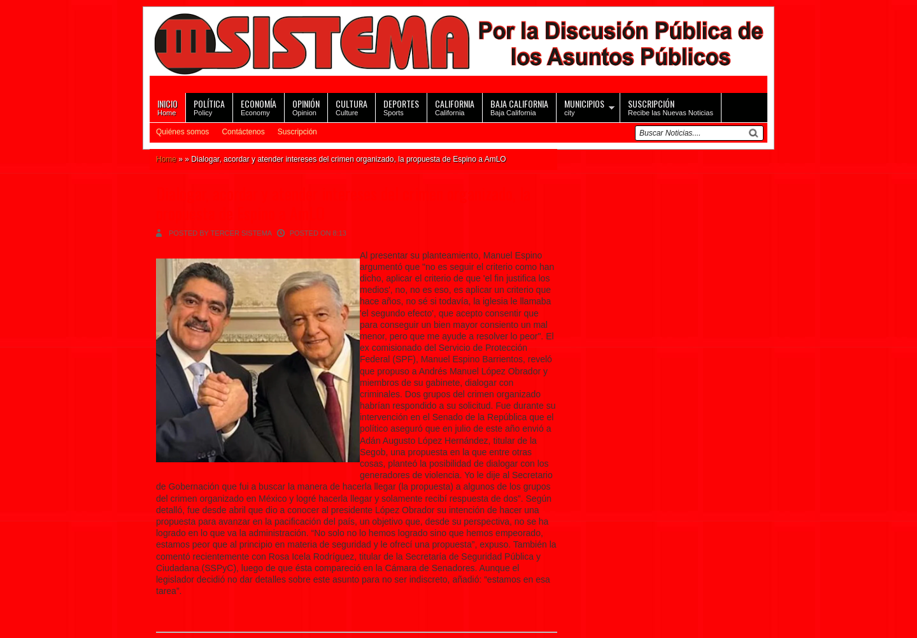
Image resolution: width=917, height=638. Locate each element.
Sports (401, 107)
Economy (258, 107)
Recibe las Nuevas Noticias (670, 107)
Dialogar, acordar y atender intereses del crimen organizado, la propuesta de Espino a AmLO (343, 203)
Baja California (519, 107)
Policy (209, 107)
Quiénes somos (182, 131)
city (584, 107)
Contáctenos (243, 131)
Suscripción (297, 131)
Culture (351, 107)
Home (167, 107)
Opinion (306, 107)
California (454, 107)
